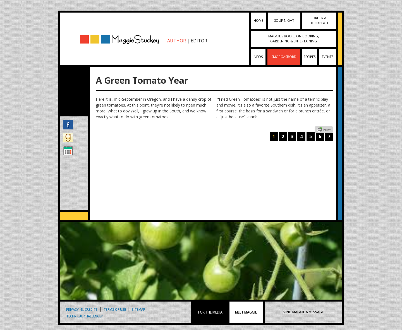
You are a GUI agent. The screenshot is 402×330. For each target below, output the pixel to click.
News (258, 56)
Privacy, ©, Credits (82, 309)
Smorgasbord (283, 56)
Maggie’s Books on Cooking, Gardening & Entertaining (293, 39)
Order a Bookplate (319, 20)
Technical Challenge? (84, 316)
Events (327, 56)
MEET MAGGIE (246, 312)
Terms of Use (115, 309)
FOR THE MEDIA (210, 312)
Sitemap (138, 309)
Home (258, 20)
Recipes (309, 56)
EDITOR (199, 41)
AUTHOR (176, 41)
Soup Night (284, 20)
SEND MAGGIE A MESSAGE (303, 312)
